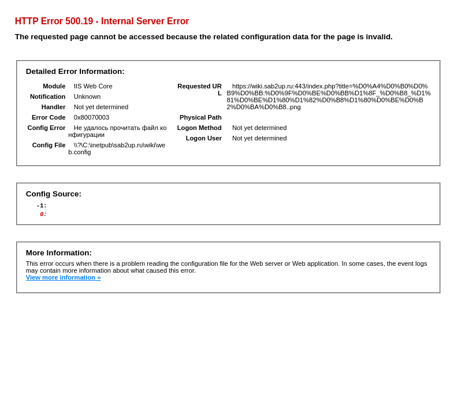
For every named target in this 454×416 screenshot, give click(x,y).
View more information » (63, 280)
